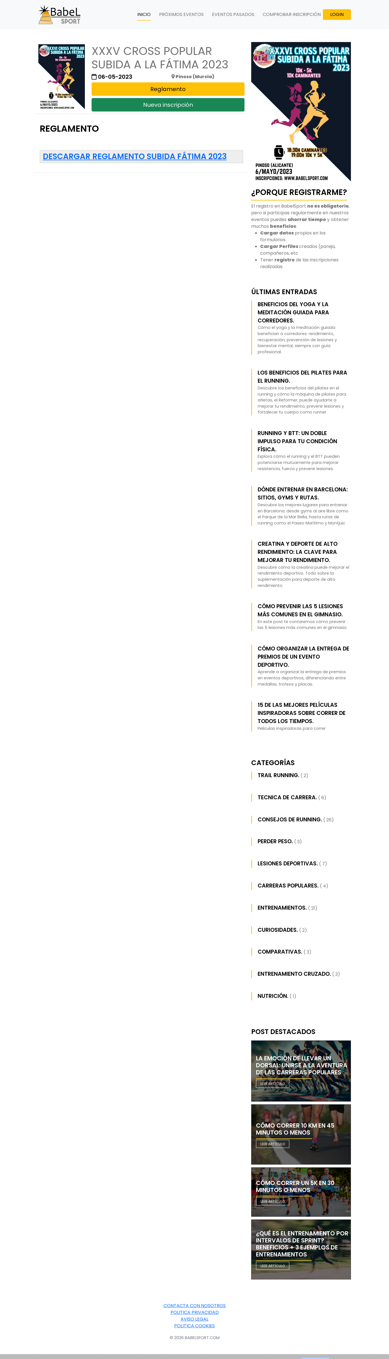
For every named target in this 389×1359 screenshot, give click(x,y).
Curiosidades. (278, 930)
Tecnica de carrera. (287, 797)
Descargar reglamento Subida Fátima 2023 (135, 156)
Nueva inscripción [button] (168, 105)
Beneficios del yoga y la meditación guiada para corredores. (293, 312)
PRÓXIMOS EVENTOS (181, 14)
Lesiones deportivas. (288, 863)
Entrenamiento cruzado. (294, 974)
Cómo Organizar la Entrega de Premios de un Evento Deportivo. (303, 657)
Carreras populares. (288, 885)
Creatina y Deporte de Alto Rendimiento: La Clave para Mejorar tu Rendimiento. (297, 552)
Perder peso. (275, 841)
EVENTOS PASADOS (233, 14)
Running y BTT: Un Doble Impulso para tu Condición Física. (297, 441)
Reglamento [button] (168, 89)
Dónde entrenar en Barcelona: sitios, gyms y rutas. (303, 493)
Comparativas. (280, 952)
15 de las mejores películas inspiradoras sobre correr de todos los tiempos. (302, 713)
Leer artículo (272, 1083)
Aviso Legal (194, 1319)
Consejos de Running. (290, 819)
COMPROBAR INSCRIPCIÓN (292, 14)
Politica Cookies (194, 1326)
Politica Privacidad (195, 1312)
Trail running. (278, 775)
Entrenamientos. (282, 908)
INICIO (144, 14)
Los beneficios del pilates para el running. (302, 377)
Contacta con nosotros (195, 1305)
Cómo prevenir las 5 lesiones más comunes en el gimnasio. (300, 610)
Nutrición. (273, 996)
